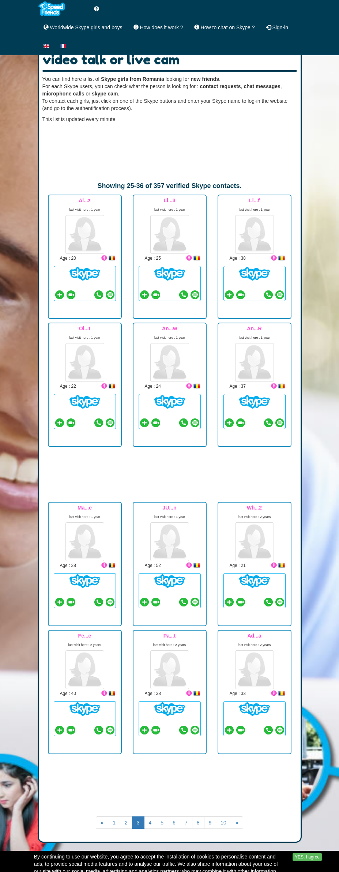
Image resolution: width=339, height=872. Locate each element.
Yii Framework (265, 866)
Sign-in (277, 27)
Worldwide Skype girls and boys (83, 27)
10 (223, 823)
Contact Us (219, 866)
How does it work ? (158, 27)
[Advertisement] (169, 152)
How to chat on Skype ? (224, 27)
